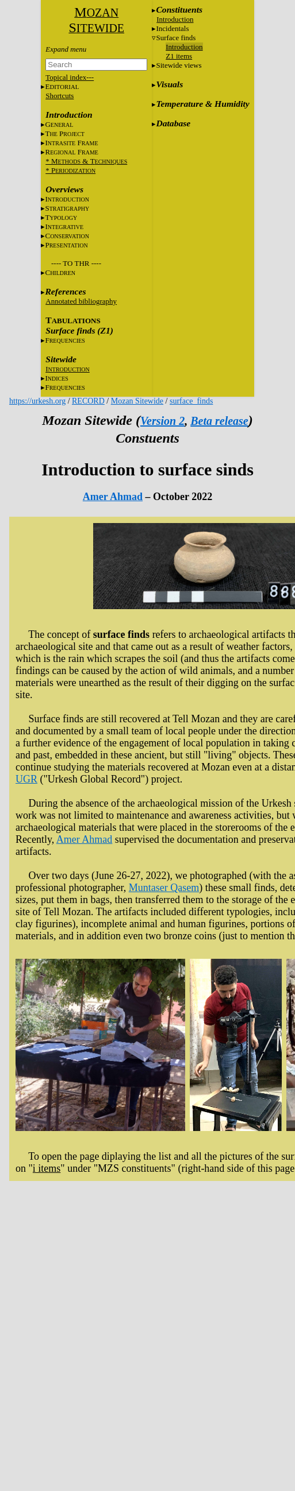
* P (70, 170)
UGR (26, 779)
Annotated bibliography (81, 301)
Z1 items (179, 56)
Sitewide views (178, 65)
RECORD (88, 401)
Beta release (219, 421)
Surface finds (176, 37)
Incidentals (172, 28)
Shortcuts (59, 95)
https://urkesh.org (37, 401)
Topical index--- (69, 77)
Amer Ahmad (113, 496)
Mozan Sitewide (137, 401)
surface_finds (191, 401)
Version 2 (162, 421)
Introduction (174, 19)
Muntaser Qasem (164, 887)
